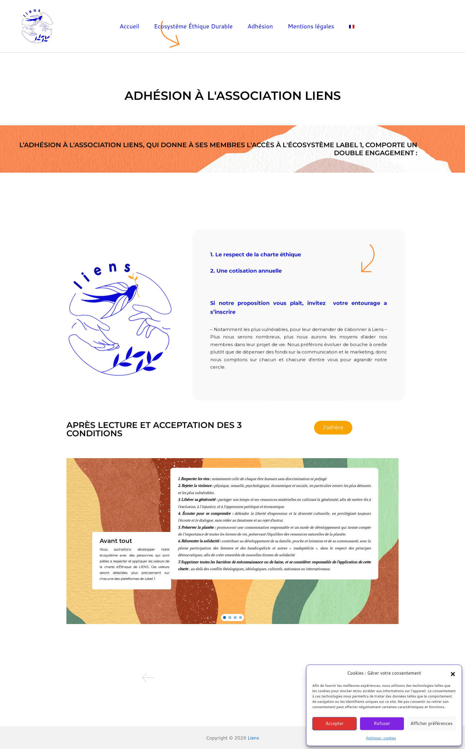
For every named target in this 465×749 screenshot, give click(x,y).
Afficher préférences (431, 723)
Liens (253, 737)
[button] (453, 673)
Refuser (382, 723)
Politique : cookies (381, 737)
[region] (232, 541)
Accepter (334, 723)
